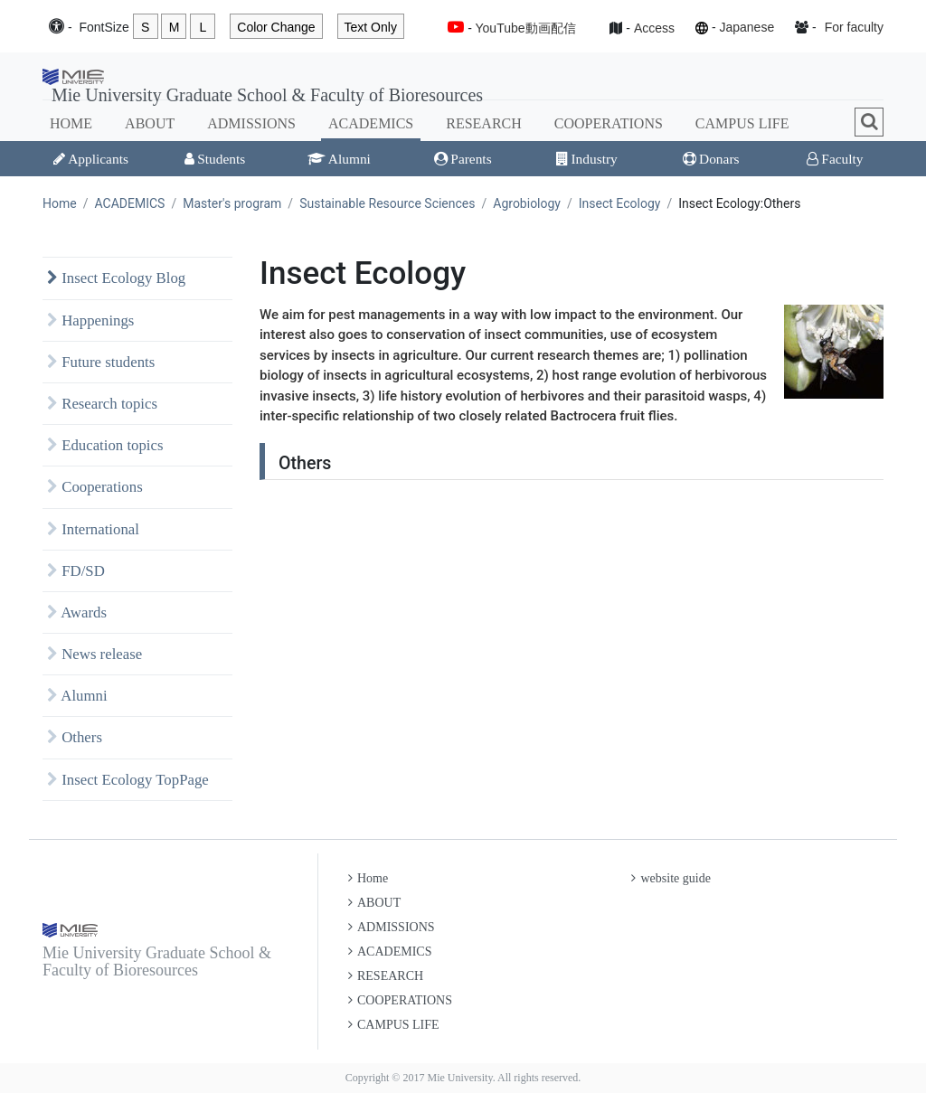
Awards (77, 612)
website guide (670, 878)
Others (74, 737)
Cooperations (95, 486)
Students (214, 158)
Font (103, 27)
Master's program (232, 203)
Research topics (102, 403)
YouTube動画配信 (526, 28)
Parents (462, 158)
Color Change (276, 27)
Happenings (90, 320)
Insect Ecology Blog (116, 278)
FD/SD (76, 570)
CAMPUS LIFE (742, 123)
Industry (586, 158)
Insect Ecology (620, 203)
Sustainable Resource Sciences (387, 203)
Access (654, 28)
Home (60, 203)
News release (94, 654)
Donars (711, 158)
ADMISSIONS (251, 123)
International (93, 529)
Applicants (90, 158)
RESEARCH (484, 123)
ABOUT (150, 123)
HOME (71, 123)
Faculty (835, 158)
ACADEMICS (370, 123)
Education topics (105, 445)
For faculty (854, 27)
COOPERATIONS (608, 123)
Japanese (746, 27)
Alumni (339, 158)
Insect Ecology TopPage (128, 779)
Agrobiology (527, 203)
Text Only (371, 27)
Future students (101, 362)
